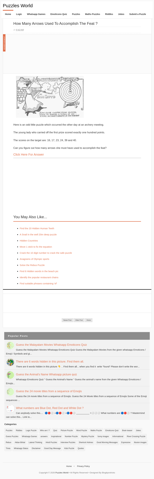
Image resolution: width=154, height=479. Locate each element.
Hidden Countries (29, 240)
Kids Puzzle (69, 448)
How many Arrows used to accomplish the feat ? (55, 23)
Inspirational (56, 436)
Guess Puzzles (12, 436)
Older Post (79, 320)
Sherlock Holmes (86, 442)
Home (8, 14)
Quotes (81, 448)
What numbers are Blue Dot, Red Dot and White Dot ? (50, 408)
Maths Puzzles (92, 14)
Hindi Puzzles (51, 442)
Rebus (8, 442)
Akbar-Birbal (20, 442)
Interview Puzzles (68, 442)
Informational (117, 436)
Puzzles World (18, 5)
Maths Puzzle (96, 430)
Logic (19, 14)
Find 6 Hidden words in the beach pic (39, 271)
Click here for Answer (28, 154)
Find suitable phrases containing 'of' (38, 283)
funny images (103, 436)
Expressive (126, 442)
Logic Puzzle (31, 430)
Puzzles (76, 14)
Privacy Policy (83, 466)
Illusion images (140, 442)
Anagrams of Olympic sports (34, 259)
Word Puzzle (81, 430)
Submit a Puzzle (137, 14)
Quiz (55, 430)
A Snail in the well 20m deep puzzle (38, 234)
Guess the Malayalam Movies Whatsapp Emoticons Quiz (51, 344)
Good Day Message (52, 448)
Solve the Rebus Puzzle (32, 265)
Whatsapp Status (21, 448)
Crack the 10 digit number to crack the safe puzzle (46, 253)
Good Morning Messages (107, 442)
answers (44, 436)
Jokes (121, 14)
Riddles (109, 14)
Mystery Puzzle (87, 436)
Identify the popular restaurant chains (39, 277)
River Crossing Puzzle (136, 436)
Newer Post (67, 320)
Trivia (8, 448)
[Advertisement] (36, 55)
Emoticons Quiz (58, 14)
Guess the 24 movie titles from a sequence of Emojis (49, 391)
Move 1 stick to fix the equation (36, 246)
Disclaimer (36, 448)
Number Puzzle (71, 436)
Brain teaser (127, 430)
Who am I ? (45, 430)
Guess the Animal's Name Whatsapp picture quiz (46, 374)
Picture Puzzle (67, 430)
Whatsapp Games (36, 14)
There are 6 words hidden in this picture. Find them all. (50, 361)
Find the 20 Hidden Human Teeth (37, 228)
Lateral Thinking (35, 442)
